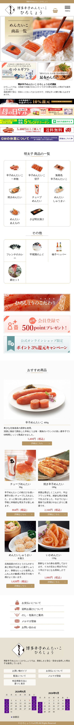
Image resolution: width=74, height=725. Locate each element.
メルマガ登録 (29, 621)
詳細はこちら (37, 443)
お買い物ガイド (19, 671)
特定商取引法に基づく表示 (19, 682)
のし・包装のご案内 (32, 615)
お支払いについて (31, 603)
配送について (19, 676)
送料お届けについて (32, 609)
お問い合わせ (29, 627)
